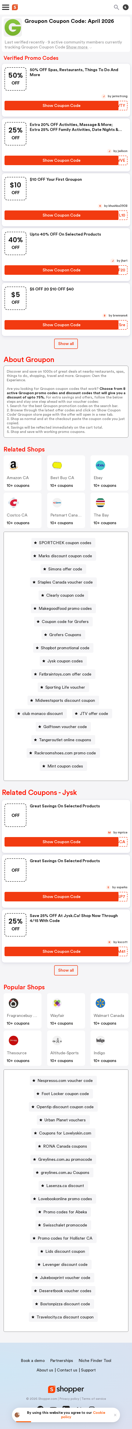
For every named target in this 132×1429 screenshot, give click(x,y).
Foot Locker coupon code (65, 1094)
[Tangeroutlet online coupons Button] (63, 740)
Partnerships (61, 1361)
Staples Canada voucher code (65, 582)
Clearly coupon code (65, 595)
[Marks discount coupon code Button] (63, 556)
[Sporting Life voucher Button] (63, 687)
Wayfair (57, 1016)
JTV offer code (94, 714)
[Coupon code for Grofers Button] (63, 621)
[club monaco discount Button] (41, 713)
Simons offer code (65, 569)
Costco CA (17, 515)
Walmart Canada (109, 1016)
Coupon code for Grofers (65, 622)
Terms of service (93, 1398)
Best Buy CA (62, 478)
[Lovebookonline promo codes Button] (63, 1199)
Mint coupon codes (65, 766)
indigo (99, 1053)
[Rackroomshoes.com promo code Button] (63, 753)
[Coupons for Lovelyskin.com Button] (63, 1133)
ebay (98, 478)
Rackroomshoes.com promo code (65, 753)
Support (88, 1370)
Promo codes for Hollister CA (65, 1238)
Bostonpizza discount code (65, 1304)
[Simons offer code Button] (63, 569)
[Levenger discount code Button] (63, 1264)
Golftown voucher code (65, 727)
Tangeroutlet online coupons (65, 740)
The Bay (101, 515)
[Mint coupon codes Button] (63, 766)
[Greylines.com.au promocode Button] (63, 1159)
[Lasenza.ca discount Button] (63, 1185)
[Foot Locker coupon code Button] (63, 1093)
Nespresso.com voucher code (65, 1081)
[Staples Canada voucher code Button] (63, 582)
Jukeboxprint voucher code (65, 1278)
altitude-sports (64, 1053)
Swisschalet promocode (65, 1225)
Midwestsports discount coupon (65, 700)
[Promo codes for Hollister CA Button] (63, 1238)
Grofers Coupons (65, 635)
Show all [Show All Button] (66, 344)
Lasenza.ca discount (65, 1186)
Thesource (17, 1053)
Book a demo (33, 1361)
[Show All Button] (66, 970)
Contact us (67, 1370)
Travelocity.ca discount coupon (65, 1317)
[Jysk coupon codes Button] (63, 661)
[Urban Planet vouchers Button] (63, 1120)
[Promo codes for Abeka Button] (63, 1212)
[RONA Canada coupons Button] (63, 1146)
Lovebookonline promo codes (65, 1199)
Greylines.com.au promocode (65, 1159)
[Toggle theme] (125, 7)
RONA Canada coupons (65, 1146)
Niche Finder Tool (95, 1361)
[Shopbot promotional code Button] (63, 648)
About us (45, 1370)
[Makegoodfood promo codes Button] (63, 608)
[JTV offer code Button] (92, 713)
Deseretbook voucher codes (65, 1291)
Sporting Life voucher (65, 687)
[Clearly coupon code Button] (63, 595)
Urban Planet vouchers (65, 1120)
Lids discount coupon (65, 1251)
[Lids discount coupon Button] (63, 1251)
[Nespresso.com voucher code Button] (63, 1080)
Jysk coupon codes (65, 661)
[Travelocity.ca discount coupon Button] (63, 1317)
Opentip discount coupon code (65, 1107)
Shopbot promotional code (65, 648)
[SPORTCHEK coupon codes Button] (63, 543)
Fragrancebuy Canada (27, 1016)
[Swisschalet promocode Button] (63, 1225)
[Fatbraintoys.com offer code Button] (63, 674)
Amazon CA (18, 478)
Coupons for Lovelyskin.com (65, 1133)
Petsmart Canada (66, 515)
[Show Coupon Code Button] (61, 105)
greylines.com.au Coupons (65, 1173)
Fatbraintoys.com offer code (65, 674)
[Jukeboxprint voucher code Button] (63, 1277)
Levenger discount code (65, 1264)
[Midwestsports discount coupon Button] (63, 700)
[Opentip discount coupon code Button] (63, 1107)
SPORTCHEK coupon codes (65, 543)
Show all (66, 970)
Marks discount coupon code (65, 556)
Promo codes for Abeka (65, 1212)
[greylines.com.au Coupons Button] (63, 1172)
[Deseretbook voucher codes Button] (63, 1291)
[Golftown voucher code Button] (63, 726)
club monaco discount (42, 714)
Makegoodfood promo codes (65, 608)
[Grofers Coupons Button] (63, 635)
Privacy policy (69, 1398)
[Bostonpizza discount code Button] (63, 1304)
